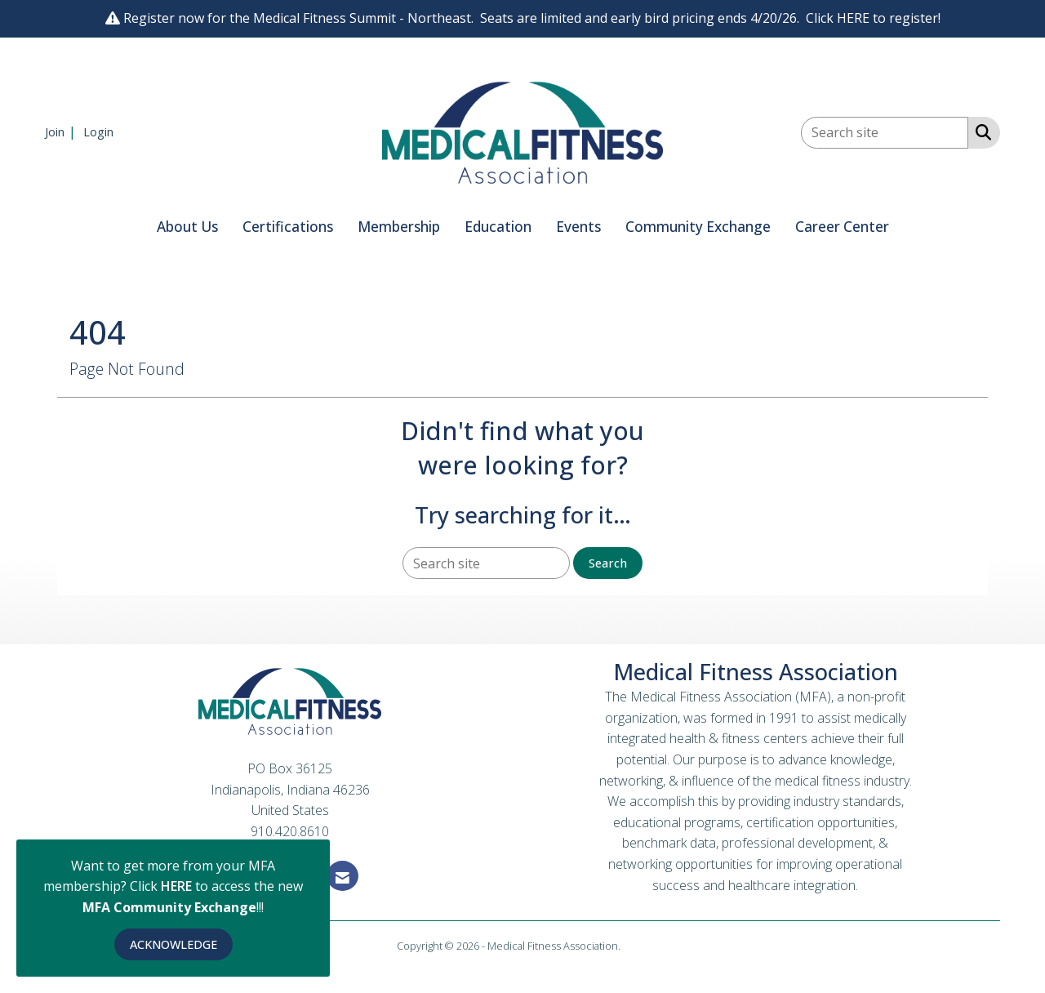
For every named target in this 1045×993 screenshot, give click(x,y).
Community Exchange (698, 226)
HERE (178, 886)
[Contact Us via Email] (342, 876)
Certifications (287, 226)
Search (608, 563)
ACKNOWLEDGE (173, 944)
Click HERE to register (872, 18)
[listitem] (62, 131)
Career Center (842, 226)
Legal (635, 945)
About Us (187, 226)
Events (578, 226)
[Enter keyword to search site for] (884, 133)
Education (498, 226)
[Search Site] (980, 131)
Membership (399, 226)
